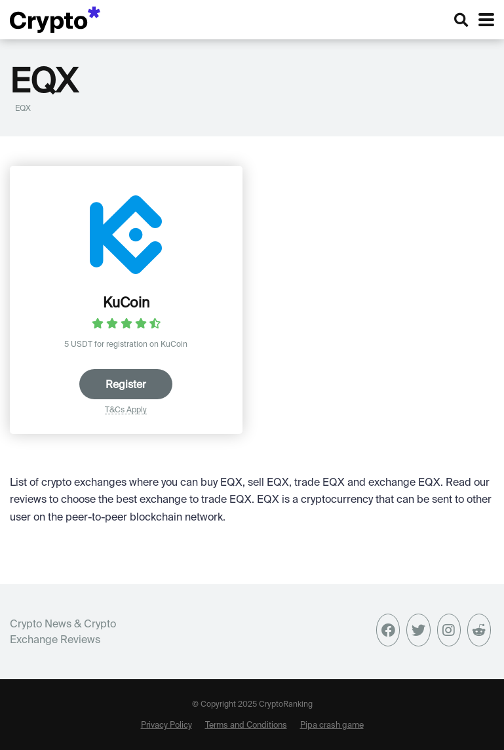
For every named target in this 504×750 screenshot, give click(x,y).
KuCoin (126, 302)
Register (126, 384)
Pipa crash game (332, 724)
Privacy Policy (166, 724)
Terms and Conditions (246, 724)
